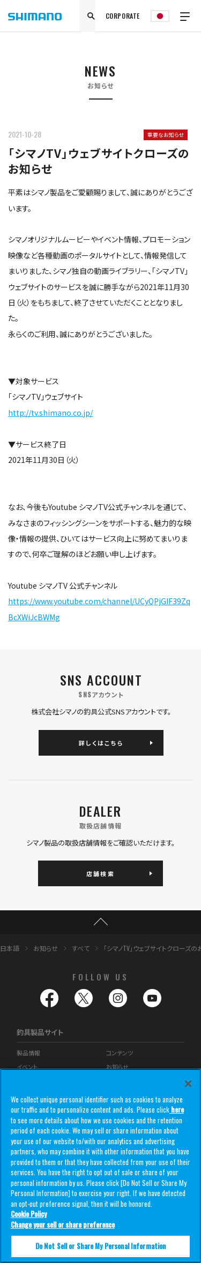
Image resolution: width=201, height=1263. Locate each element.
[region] (100, 1166)
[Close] (188, 1083)
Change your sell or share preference (63, 1224)
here (176, 1109)
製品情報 (28, 1052)
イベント (27, 1066)
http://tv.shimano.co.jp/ (50, 412)
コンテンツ (119, 1052)
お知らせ (45, 948)
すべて (81, 948)
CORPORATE (123, 15)
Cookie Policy (29, 1213)
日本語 (9, 948)
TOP (100, 922)
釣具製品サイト (40, 1032)
